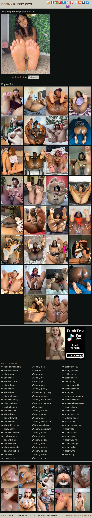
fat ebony (37, 370)
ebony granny (39, 389)
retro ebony (68, 381)
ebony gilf (37, 381)
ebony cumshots (10, 451)
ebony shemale (9, 396)
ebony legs (38, 418)
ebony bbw (7, 389)
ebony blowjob (9, 418)
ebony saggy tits (71, 385)
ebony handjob (40, 396)
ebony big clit (8, 440)
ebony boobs (8, 422)
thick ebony (68, 422)
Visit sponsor (33, 77)
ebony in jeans (40, 411)
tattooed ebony (70, 418)
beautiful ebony (9, 400)
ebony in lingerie (71, 400)
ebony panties (70, 370)
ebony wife (68, 451)
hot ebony (38, 407)
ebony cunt (7, 454)
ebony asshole (9, 381)
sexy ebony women (72, 396)
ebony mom (38, 443)
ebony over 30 (70, 367)
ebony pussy (69, 378)
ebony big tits (8, 411)
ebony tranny (69, 433)
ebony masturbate (41, 429)
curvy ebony (8, 458)
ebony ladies (39, 414)
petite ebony (69, 374)
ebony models (39, 440)
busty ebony (8, 429)
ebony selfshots (70, 389)
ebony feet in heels (42, 400)
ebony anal (7, 374)
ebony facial (39, 367)
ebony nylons (39, 454)
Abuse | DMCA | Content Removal (15, 515)
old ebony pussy (40, 458)
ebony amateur (9, 370)
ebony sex (68, 392)
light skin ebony (40, 425)
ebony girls (38, 385)
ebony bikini (8, 414)
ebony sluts (68, 411)
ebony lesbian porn (42, 422)
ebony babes (8, 385)
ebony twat (68, 436)
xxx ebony (68, 454)
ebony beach (8, 392)
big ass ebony (9, 403)
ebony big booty (10, 425)
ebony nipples (39, 451)
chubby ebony (9, 436)
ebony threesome (71, 425)
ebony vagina (69, 440)
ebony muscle (39, 447)
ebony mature (39, 433)
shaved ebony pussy (73, 403)
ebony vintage (70, 443)
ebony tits (68, 429)
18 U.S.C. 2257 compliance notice (43, 515)
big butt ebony (9, 407)
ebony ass (7, 378)
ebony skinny (69, 407)
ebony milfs (38, 436)
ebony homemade (41, 403)
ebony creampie (10, 447)
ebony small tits (70, 414)
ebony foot (38, 378)
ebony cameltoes (10, 433)
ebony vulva (69, 447)
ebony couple (8, 443)
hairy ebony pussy (41, 392)
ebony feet (38, 374)
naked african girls (11, 367)
